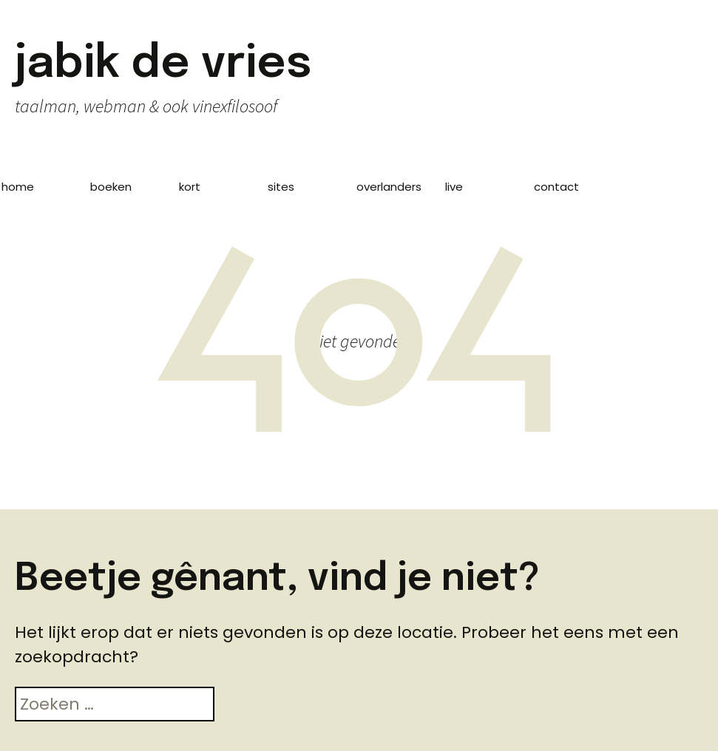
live (454, 186)
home (17, 186)
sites (281, 186)
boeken (111, 186)
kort (189, 186)
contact (556, 186)
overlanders (388, 186)
